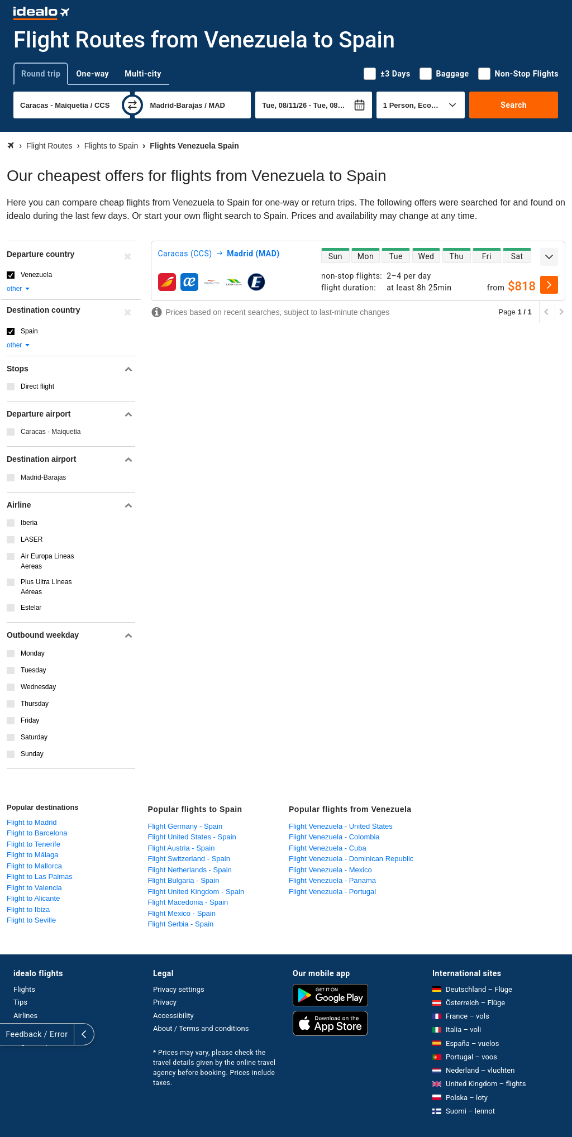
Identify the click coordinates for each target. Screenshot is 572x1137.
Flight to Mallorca (34, 866)
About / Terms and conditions (201, 1028)
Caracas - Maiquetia (50, 432)
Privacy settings (178, 989)
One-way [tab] (92, 73)
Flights (24, 989)
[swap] (132, 105)
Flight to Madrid (32, 822)
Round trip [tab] (40, 73)
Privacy (165, 1002)
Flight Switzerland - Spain (189, 858)
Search (513, 105)
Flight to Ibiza (28, 909)
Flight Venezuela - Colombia (334, 837)
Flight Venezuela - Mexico (330, 870)
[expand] (549, 257)
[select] (549, 285)
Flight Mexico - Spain (182, 913)
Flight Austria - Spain (181, 848)
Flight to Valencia (34, 887)
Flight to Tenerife (33, 844)
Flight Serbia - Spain (181, 924)
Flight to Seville (31, 920)
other (19, 289)
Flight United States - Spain (192, 837)
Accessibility (173, 1015)
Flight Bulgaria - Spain (184, 880)
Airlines (25, 1015)
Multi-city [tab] (143, 73)
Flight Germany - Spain (185, 826)
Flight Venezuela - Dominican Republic (351, 858)
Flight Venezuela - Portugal (332, 891)
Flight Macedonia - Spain (188, 902)
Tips (20, 1002)
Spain (29, 331)
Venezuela (36, 275)
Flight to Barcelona (37, 833)
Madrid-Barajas (43, 477)
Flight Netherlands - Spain (190, 870)
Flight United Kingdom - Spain (196, 891)
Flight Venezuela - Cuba (327, 848)
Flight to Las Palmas (40, 876)
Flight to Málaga (33, 855)
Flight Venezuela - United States (341, 826)
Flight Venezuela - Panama (332, 880)
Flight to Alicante (33, 898)
